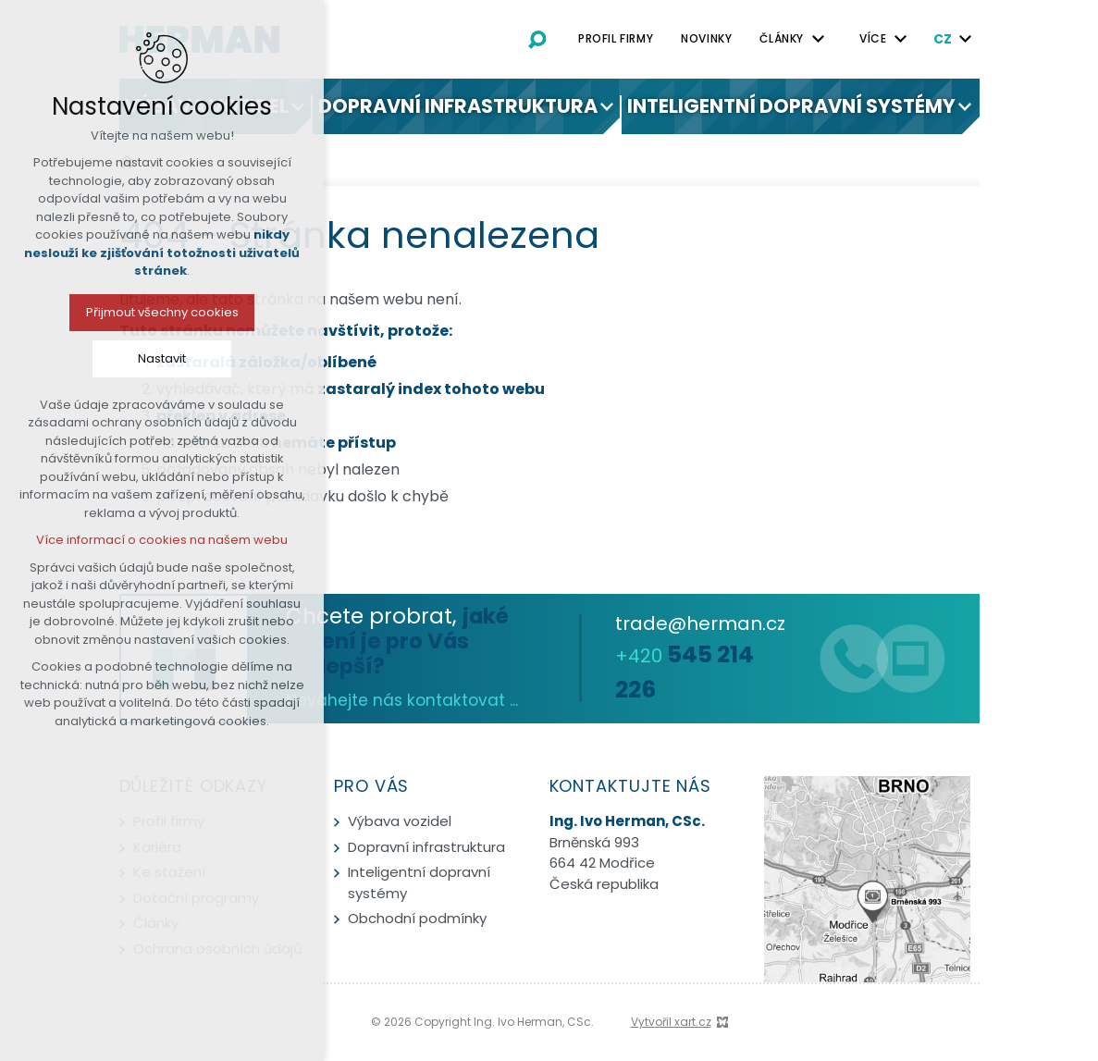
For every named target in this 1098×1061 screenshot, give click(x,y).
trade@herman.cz (700, 623)
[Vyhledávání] (537, 39)
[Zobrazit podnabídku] (818, 39)
